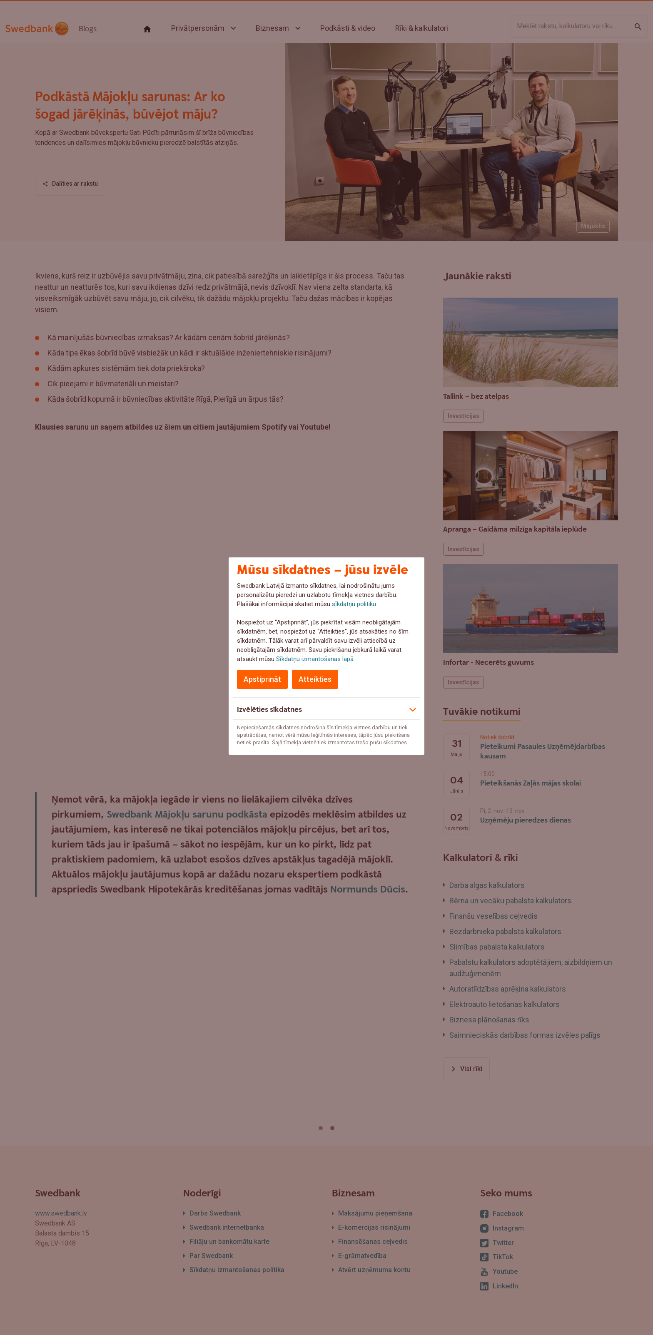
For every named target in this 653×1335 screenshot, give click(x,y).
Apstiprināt (262, 679)
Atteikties (315, 679)
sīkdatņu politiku (354, 604)
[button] (326, 708)
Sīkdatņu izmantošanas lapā (315, 659)
